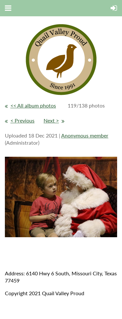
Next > (51, 120)
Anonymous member (84, 135)
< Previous (22, 120)
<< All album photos (33, 105)
